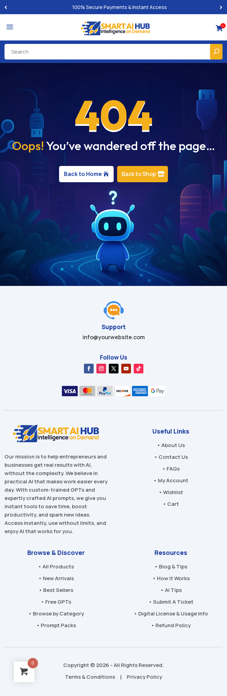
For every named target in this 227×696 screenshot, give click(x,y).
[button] (221, 7)
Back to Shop (139, 174)
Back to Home (83, 174)
